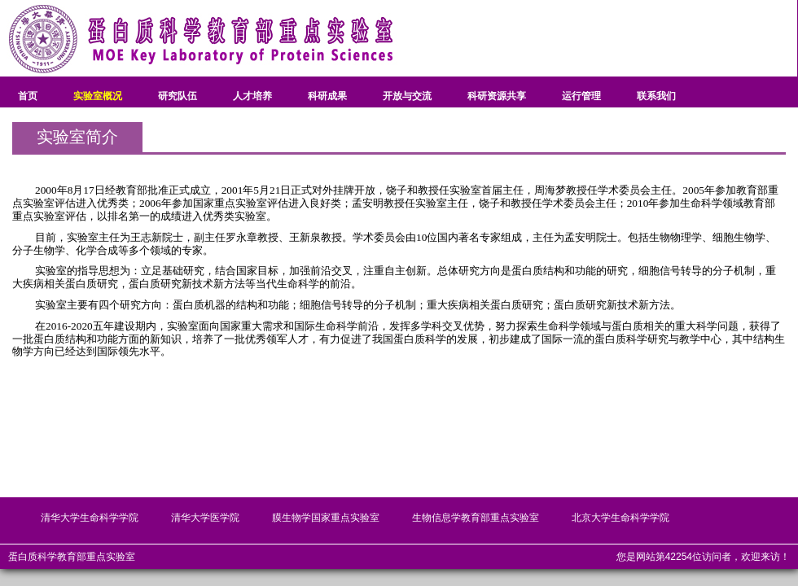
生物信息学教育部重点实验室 (475, 517)
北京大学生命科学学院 (620, 517)
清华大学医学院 (205, 517)
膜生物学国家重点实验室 (325, 517)
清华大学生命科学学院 (89, 517)
